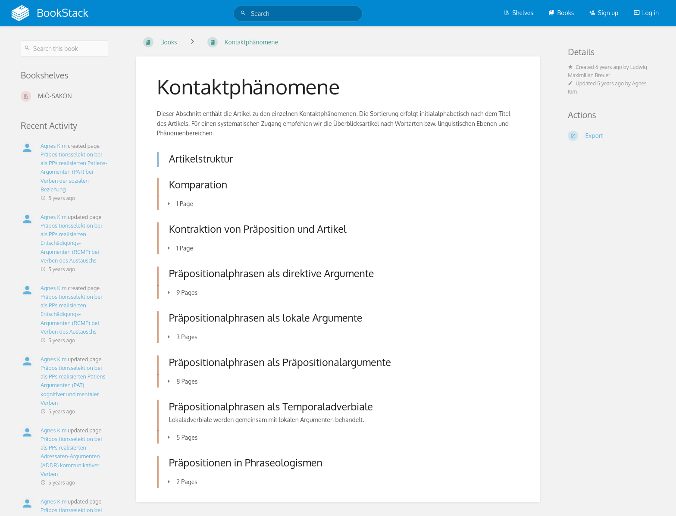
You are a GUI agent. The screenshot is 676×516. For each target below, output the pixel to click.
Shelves (518, 12)
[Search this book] (64, 48)
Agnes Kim (53, 145)
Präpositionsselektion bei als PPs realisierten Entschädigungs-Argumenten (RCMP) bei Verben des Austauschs (71, 243)
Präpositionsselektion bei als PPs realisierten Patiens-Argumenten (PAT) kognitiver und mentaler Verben (74, 385)
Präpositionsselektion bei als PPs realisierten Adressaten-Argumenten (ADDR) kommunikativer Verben (71, 456)
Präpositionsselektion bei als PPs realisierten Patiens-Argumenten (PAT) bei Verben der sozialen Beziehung (74, 172)
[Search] (244, 13)
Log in (646, 12)
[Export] (611, 135)
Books (561, 12)
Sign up (603, 12)
